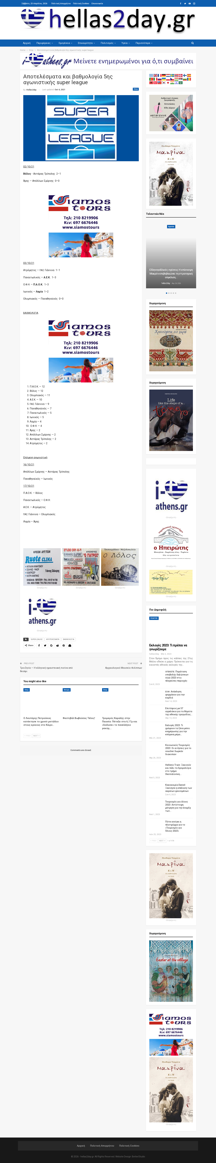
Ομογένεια (65, 43)
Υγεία (127, 43)
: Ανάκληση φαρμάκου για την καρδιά (175, 694)
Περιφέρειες (44, 43)
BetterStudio (138, 1156)
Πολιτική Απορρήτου (61, 3)
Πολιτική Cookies (81, 3)
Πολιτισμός (109, 43)
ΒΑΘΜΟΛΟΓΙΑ (68, 639)
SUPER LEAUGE (36, 639)
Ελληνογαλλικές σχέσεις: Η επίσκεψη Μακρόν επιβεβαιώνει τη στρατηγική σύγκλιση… (171, 273)
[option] (171, 255)
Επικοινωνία (97, 3)
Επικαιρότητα (86, 43)
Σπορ (136, 89)
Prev (28, 736)
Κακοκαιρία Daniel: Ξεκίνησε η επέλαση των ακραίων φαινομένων (178, 788)
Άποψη (66, 690)
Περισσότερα (145, 43)
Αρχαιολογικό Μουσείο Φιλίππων (123, 667)
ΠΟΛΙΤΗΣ (154, 618)
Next (36, 736)
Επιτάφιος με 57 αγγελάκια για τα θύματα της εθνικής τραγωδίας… (178, 711)
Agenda (171, 227)
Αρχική (27, 43)
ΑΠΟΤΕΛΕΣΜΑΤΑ (52, 639)
